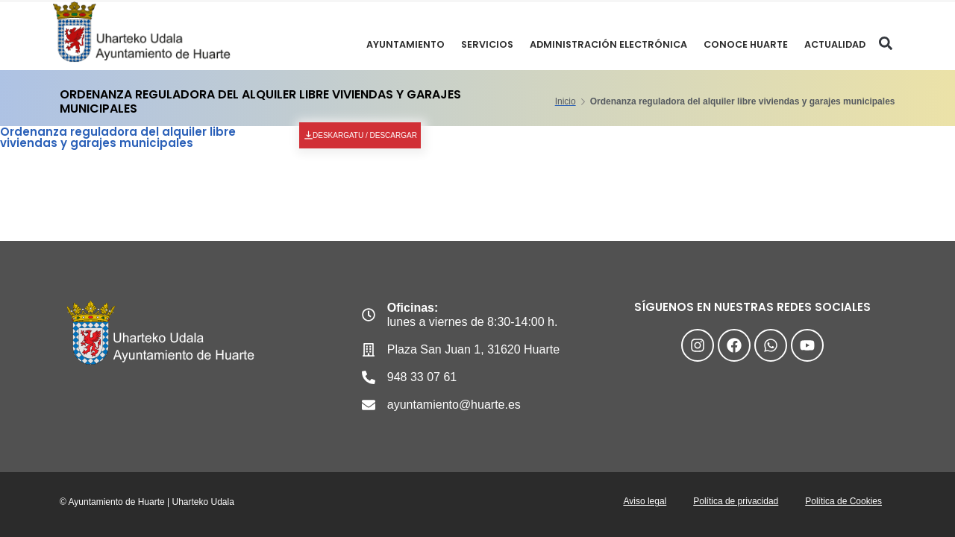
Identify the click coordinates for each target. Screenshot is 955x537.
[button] (885, 43)
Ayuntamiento (399, 44)
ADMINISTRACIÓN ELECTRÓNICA (605, 44)
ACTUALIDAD (834, 44)
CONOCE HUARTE (744, 44)
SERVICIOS (482, 44)
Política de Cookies (842, 502)
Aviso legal (637, 502)
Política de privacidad (731, 502)
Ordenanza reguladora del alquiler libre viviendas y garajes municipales (118, 137)
